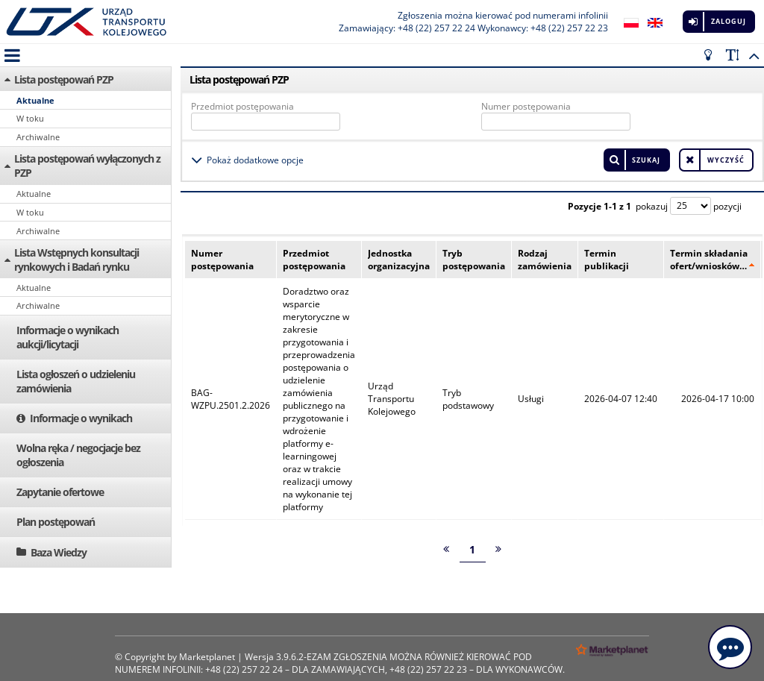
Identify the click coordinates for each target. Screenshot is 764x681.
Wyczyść (726, 160)
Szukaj (646, 160)
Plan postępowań (55, 522)
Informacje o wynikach (81, 418)
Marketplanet (207, 656)
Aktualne (35, 100)
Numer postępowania (526, 106)
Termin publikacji (606, 259)
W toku (30, 118)
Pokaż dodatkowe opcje (255, 160)
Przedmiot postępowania (242, 106)
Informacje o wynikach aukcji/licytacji (67, 337)
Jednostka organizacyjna (399, 259)
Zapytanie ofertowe (60, 492)
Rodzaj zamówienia (545, 259)
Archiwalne (38, 136)
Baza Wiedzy (59, 552)
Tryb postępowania (473, 259)
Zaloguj (728, 21)
